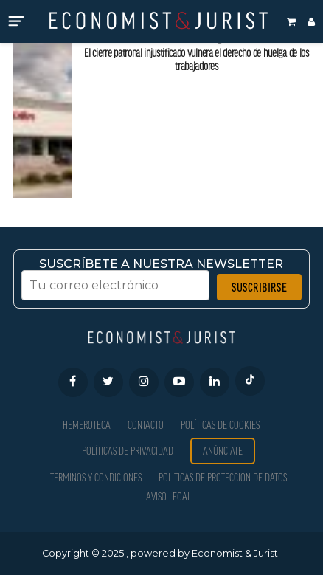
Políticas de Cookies (220, 424)
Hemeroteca (87, 424)
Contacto (146, 424)
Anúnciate (223, 450)
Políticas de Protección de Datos (223, 477)
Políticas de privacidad (127, 450)
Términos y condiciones (96, 477)
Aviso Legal (168, 496)
